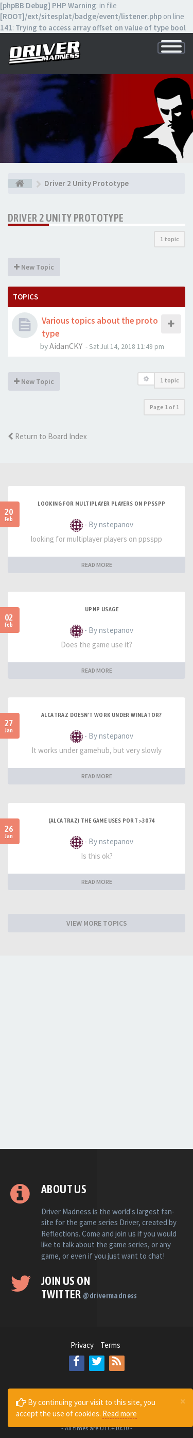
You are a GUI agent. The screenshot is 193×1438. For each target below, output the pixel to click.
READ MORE (96, 564)
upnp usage (101, 609)
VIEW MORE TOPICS (96, 923)
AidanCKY (65, 346)
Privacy (82, 1345)
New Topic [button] (34, 267)
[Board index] (20, 183)
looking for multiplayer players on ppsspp (101, 503)
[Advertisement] (96, 1052)
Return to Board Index (47, 436)
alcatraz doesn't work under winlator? (101, 714)
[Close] (182, 1401)
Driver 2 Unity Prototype (66, 218)
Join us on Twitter (89, 1287)
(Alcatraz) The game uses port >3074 (101, 820)
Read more (119, 1413)
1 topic (169, 239)
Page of (164, 407)
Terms (110, 1345)
